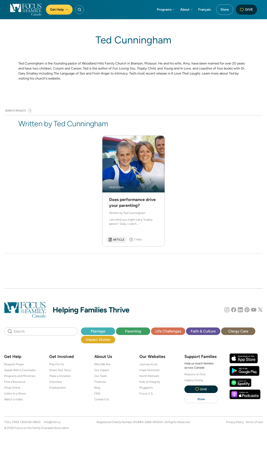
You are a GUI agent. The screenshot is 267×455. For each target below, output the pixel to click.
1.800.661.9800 (30, 422)
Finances (100, 381)
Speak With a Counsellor (20, 370)
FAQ (97, 393)
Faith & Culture (203, 331)
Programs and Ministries (19, 376)
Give (246, 9)
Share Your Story (60, 370)
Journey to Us (148, 364)
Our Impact (101, 370)
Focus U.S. (146, 393)
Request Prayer (14, 364)
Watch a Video (13, 399)
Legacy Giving (193, 380)
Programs (166, 9)
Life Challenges (168, 331)
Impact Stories (98, 339)
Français (204, 9)
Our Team (100, 376)
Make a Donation (60, 376)
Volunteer (55, 381)
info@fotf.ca (52, 422)
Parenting (133, 331)
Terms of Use (254, 422)
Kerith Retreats (149, 376)
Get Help (59, 9)
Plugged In (146, 387)
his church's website (45, 78)
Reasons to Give (195, 374)
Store (224, 9)
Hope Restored (149, 370)
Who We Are (102, 364)
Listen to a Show (15, 393)
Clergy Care (238, 331)
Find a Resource (14, 381)
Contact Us (101, 399)
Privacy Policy (235, 422)
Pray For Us (56, 364)
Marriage (98, 331)
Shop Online (12, 387)
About (186, 9)
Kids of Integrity (149, 381)
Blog (97, 387)
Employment (57, 387)
